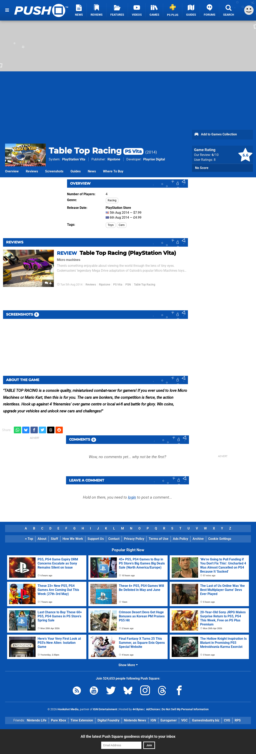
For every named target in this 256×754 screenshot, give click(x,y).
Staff (54, 539)
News (92, 171)
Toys (111, 225)
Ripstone (113, 159)
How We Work (73, 539)
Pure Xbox (58, 720)
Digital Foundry (108, 720)
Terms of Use (158, 539)
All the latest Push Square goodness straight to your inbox (128, 736)
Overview (12, 171)
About (42, 539)
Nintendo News (135, 720)
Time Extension (82, 720)
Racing (112, 200)
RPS (238, 720)
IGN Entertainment (105, 709)
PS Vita (117, 284)
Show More (128, 665)
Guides (76, 171)
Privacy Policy (134, 539)
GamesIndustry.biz (205, 720)
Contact (113, 539)
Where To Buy (113, 171)
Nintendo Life (37, 720)
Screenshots (54, 171)
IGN (153, 720)
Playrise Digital (154, 159)
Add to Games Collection (215, 134)
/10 (215, 155)
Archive (198, 539)
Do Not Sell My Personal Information (185, 709)
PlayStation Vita (73, 159)
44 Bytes (138, 709)
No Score (201, 168)
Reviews (32, 171)
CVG (227, 720)
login (132, 497)
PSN (128, 284)
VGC (184, 720)
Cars (122, 225)
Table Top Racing (96, 151)
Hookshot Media (68, 709)
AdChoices (152, 709)
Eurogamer (169, 720)
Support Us (96, 539)
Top (29, 539)
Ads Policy (180, 539)
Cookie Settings (219, 539)
